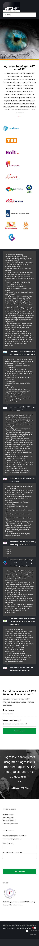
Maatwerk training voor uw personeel (16, 724)
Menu (8, 15)
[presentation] (18, 863)
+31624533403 (11, 821)
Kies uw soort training (12, 720)
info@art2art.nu (12, 824)
